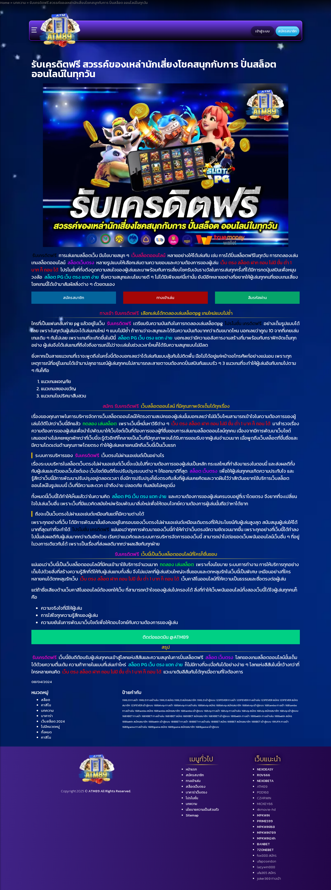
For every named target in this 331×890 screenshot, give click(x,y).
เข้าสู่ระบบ (262, 31)
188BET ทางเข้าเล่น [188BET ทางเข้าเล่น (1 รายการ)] (199, 721)
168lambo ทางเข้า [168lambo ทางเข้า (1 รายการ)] (275, 705)
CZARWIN (264, 798)
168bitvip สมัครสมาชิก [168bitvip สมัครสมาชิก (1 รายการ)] (228, 705)
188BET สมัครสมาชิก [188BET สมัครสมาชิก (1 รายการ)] (239, 721)
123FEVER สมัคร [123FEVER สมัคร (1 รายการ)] (270, 700)
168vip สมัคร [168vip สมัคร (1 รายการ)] (249, 711)
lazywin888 (266, 867)
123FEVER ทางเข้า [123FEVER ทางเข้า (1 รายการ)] (226, 700)
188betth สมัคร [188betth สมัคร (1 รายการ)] (283, 716)
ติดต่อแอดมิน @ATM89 (166, 637)
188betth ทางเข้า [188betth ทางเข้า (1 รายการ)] (240, 716)
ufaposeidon (266, 861)
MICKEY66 (265, 803)
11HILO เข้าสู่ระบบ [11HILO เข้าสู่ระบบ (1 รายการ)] (206, 700)
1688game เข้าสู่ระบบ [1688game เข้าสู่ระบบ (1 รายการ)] (207, 727)
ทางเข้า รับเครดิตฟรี (119, 313)
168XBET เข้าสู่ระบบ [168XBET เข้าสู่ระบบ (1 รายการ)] (219, 716)
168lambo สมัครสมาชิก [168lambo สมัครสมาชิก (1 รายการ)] (167, 711)
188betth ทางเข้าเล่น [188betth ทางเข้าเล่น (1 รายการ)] (262, 716)
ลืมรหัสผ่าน (257, 297)
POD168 (263, 792)
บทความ (47, 710)
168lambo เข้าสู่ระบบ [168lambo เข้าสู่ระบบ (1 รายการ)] (192, 711)
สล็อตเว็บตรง (81, 262)
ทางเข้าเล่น (165, 297)
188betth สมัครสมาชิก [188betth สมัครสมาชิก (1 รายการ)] (135, 721)
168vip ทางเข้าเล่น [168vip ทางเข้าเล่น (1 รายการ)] (231, 711)
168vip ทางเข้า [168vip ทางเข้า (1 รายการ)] (212, 711)
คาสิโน (46, 705)
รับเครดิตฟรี (44, 255)
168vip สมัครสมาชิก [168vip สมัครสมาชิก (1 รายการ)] (268, 711)
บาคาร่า (47, 715)
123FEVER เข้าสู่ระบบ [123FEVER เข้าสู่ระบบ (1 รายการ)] (142, 705)
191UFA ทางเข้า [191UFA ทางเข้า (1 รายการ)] (280, 721)
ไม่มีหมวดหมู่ (50, 726)
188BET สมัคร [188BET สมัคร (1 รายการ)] (218, 721)
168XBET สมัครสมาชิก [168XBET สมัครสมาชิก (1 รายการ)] (195, 716)
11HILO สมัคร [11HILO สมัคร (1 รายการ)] (166, 700)
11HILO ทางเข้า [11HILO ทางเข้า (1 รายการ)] (130, 700)
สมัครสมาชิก (287, 31)
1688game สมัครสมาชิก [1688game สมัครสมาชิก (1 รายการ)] (181, 727)
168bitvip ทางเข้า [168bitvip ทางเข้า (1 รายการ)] (163, 705)
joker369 (269, 878)
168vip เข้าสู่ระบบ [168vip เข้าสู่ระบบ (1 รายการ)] (289, 711)
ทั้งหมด (46, 732)
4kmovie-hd (266, 809)
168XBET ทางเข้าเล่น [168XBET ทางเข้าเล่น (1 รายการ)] (153, 716)
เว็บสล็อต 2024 (53, 721)
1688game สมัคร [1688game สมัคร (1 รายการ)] (157, 727)
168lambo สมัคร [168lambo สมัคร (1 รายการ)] (144, 711)
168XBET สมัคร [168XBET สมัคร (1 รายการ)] (173, 716)
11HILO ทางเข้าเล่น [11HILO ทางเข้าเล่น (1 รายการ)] (149, 700)
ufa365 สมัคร (266, 872)
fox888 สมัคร (267, 855)
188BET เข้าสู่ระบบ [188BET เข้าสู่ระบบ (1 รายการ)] (261, 721)
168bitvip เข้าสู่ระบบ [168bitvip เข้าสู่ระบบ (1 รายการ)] (253, 705)
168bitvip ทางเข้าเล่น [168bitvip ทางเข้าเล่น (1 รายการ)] (185, 705)
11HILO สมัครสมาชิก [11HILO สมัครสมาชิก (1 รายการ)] (185, 700)
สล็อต (45, 699)
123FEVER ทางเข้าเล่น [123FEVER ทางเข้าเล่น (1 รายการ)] (248, 700)
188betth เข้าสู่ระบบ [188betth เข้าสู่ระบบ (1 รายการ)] (159, 721)
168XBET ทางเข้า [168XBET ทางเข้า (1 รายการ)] (131, 716)
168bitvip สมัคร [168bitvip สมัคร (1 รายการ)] (206, 705)
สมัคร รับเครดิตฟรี (121, 406)
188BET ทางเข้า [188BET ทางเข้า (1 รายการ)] (179, 721)
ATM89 (262, 786)
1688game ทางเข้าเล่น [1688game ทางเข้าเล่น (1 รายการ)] (134, 727)
